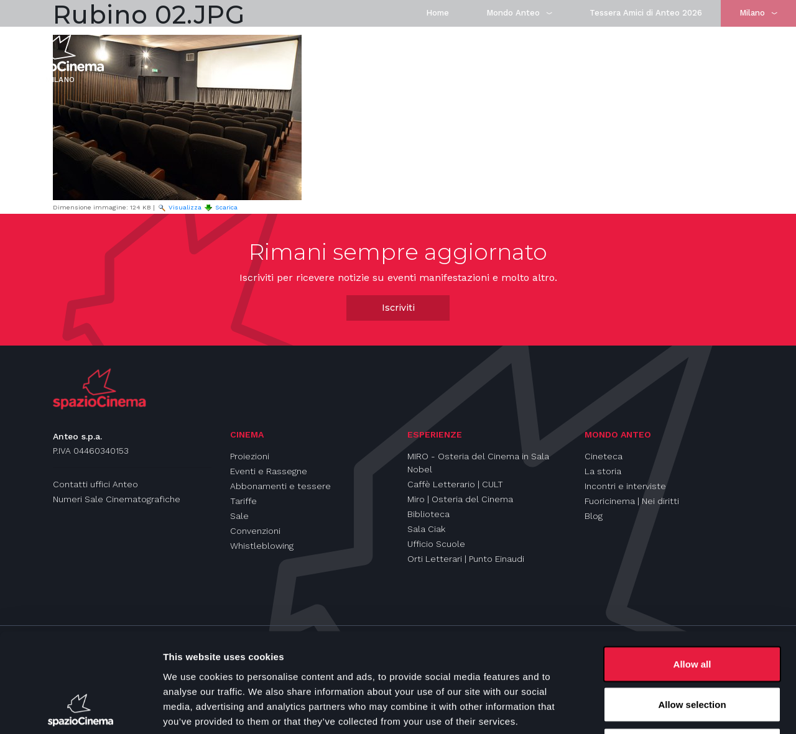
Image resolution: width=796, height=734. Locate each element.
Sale (239, 516)
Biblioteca (428, 514)
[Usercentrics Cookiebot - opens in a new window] (80, 709)
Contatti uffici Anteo (95, 484)
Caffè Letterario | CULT (455, 484)
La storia (603, 471)
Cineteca (603, 456)
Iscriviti (398, 307)
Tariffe (243, 501)
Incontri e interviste (625, 486)
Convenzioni (255, 531)
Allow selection (692, 612)
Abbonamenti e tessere (280, 486)
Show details (653, 709)
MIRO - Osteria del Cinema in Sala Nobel (478, 462)
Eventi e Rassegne (268, 471)
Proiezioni (249, 456)
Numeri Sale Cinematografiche (116, 499)
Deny (692, 652)
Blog (594, 516)
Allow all (692, 571)
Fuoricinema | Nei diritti (632, 501)
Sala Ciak (426, 529)
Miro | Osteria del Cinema (460, 499)
